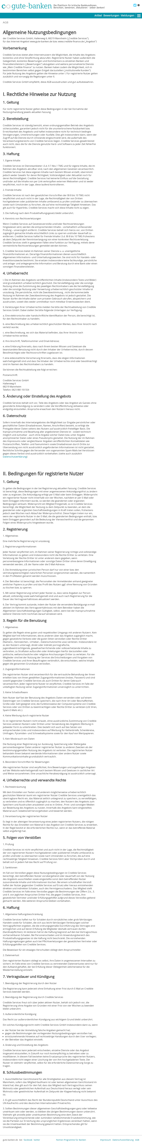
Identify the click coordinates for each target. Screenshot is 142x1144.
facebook (28, 1139)
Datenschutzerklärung (15, 456)
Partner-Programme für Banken (71, 1139)
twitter (37, 1139)
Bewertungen (111, 15)
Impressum (105, 1139)
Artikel (98, 15)
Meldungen (127, 15)
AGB (137, 1139)
